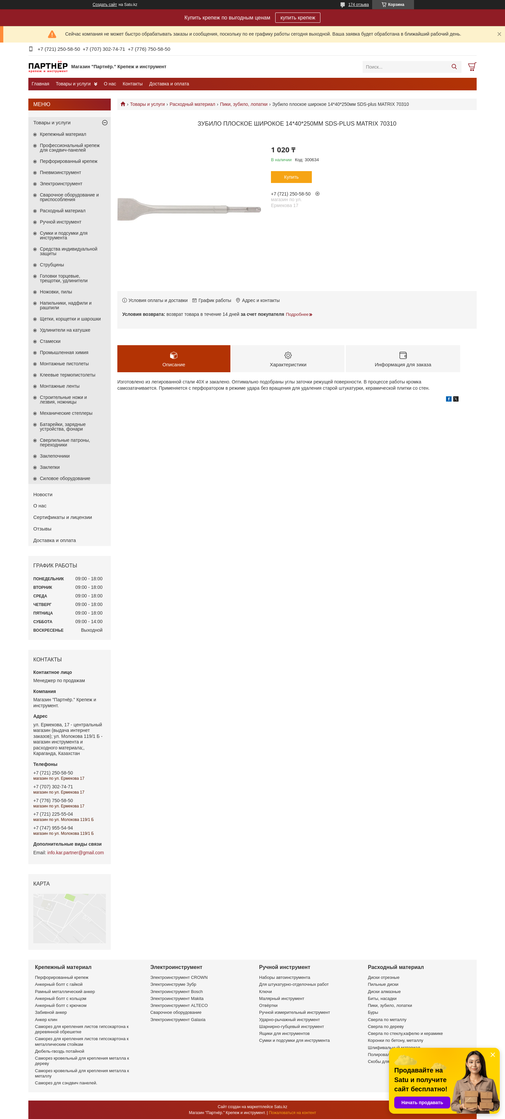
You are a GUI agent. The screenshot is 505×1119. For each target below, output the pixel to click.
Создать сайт (105, 4)
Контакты (132, 83)
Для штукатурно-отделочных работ (294, 984)
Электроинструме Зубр (173, 984)
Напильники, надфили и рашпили (66, 305)
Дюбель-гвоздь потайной (59, 1051)
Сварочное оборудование (175, 1012)
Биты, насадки (382, 998)
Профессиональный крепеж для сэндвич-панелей (70, 148)
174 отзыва (358, 4)
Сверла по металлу (387, 1019)
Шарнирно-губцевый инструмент (291, 1026)
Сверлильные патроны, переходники (65, 442)
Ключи (265, 991)
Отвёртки (268, 1005)
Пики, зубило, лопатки (243, 104)
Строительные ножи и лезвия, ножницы (63, 400)
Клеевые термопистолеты (67, 375)
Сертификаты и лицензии (62, 517)
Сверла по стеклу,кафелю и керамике (405, 1033)
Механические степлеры (66, 413)
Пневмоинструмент (60, 172)
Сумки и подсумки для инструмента (64, 235)
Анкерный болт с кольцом (60, 998)
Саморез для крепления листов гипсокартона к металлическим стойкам (82, 1041)
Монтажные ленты (59, 386)
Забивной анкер (51, 1012)
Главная (40, 83)
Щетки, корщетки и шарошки (70, 318)
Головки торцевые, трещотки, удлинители (64, 278)
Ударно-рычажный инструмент (289, 1019)
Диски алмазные (384, 991)
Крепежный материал (63, 134)
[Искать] (454, 67)
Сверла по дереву (386, 1026)
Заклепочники (55, 456)
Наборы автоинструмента (284, 977)
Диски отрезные (384, 977)
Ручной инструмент (60, 222)
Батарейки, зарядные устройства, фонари (63, 427)
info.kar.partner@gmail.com (75, 852)
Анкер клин (46, 1019)
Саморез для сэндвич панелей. (66, 1082)
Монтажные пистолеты (64, 363)
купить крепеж (298, 17)
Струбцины (52, 264)
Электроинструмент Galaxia (177, 1019)
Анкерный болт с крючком (60, 1005)
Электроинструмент (61, 183)
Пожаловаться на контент (292, 1112)
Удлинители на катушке (65, 330)
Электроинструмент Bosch (176, 991)
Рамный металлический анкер (65, 991)
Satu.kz (280, 1106)
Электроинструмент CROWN (179, 977)
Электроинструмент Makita (177, 998)
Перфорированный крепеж (69, 161)
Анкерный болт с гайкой (58, 984)
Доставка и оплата (169, 83)
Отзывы (42, 528)
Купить (291, 177)
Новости (42, 494)
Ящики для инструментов (284, 1033)
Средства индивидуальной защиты (68, 251)
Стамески (50, 341)
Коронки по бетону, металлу (395, 1040)
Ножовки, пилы (56, 291)
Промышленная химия (64, 352)
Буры (373, 1012)
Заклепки (50, 467)
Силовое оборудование (65, 478)
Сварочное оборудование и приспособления (69, 197)
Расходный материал (192, 104)
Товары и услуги (73, 83)
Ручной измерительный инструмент (294, 1012)
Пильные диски (383, 984)
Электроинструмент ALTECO (179, 1005)
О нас (110, 83)
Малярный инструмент (281, 998)
